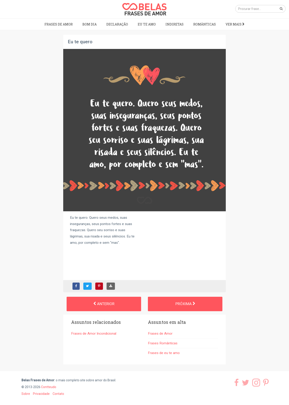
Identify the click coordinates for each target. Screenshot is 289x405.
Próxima (185, 303)
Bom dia (89, 24)
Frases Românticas (162, 343)
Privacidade (41, 394)
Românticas (204, 24)
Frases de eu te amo (164, 353)
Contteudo (48, 387)
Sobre (25, 394)
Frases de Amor (58, 24)
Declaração (117, 24)
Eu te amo (147, 24)
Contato (58, 394)
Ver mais (235, 24)
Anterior (103, 303)
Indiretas (174, 24)
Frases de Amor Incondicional (93, 333)
